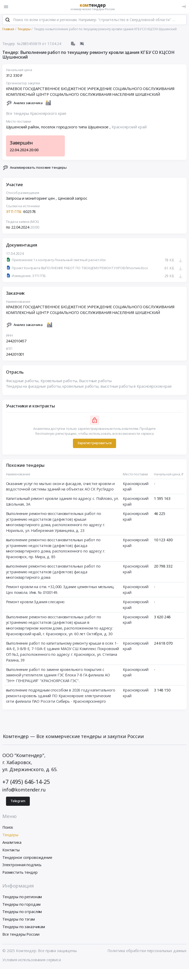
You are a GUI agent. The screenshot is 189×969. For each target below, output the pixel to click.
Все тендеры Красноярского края (36, 114)
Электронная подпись (22, 865)
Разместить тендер (20, 873)
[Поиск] (7, 21)
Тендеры (10, 835)
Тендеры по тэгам (18, 919)
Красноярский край (129, 127)
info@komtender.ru (24, 790)
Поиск (7, 828)
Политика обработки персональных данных (147, 951)
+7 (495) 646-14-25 (26, 782)
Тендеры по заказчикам (23, 927)
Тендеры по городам (21, 904)
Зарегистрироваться (94, 444)
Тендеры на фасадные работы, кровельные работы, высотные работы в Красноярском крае (89, 387)
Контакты (11, 850)
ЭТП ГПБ (13, 212)
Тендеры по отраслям (22, 912)
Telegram (17, 802)
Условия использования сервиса (31, 960)
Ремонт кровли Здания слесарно (35, 602)
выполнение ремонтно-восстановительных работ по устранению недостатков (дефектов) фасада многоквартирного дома (53, 572)
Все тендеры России (20, 934)
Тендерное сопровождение (27, 857)
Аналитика (11, 842)
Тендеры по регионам (22, 897)
